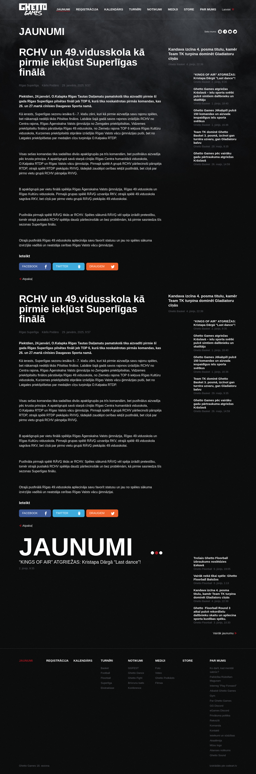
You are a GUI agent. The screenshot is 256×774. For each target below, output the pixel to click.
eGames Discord (219, 710)
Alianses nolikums (220, 750)
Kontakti (214, 730)
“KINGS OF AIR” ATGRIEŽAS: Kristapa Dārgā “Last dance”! (215, 76)
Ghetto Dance (136, 672)
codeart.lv (231, 765)
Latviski (226, 9)
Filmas (159, 682)
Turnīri (107, 660)
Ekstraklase (107, 687)
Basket (105, 668)
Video (158, 672)
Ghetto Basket (176, 64)
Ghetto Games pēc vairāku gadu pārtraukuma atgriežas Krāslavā (214, 157)
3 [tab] (160, 552)
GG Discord (216, 705)
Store (188, 660)
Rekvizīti (215, 720)
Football (105, 672)
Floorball (106, 677)
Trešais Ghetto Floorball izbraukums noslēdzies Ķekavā (211, 561)
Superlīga (106, 682)
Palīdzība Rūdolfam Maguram (221, 678)
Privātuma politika (220, 715)
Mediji (160, 660)
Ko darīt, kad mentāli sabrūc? (222, 670)
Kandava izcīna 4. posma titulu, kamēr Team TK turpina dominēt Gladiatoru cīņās (202, 54)
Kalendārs (83, 660)
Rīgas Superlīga (29, 85)
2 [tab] (156, 552)
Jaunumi (26, 660)
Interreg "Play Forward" (223, 685)
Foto (157, 668)
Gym (212, 695)
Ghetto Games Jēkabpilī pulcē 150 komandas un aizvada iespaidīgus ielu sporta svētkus (215, 116)
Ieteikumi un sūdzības (222, 735)
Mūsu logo (216, 745)
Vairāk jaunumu (223, 633)
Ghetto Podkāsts (164, 677)
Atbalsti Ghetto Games (223, 690)
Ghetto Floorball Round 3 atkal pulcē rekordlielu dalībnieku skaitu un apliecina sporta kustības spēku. (215, 613)
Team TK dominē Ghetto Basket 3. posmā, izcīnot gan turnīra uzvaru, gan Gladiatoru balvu (215, 137)
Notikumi (135, 660)
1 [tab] (152, 552)
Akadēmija (216, 740)
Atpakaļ (27, 279)
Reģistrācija (57, 660)
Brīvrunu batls (136, 682)
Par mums (218, 660)
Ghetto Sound (218, 755)
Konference (134, 687)
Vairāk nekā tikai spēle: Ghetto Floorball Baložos (215, 577)
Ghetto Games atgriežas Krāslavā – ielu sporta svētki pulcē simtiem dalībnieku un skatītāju (214, 94)
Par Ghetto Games (220, 700)
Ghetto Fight (135, 677)
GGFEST (133, 668)
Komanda (215, 725)
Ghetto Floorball (203, 568)
